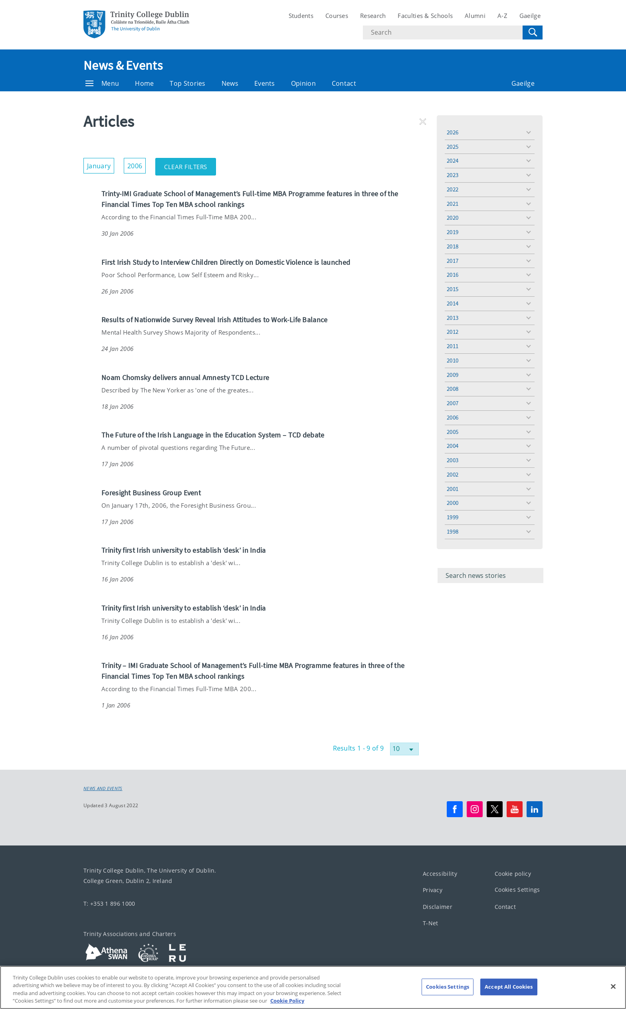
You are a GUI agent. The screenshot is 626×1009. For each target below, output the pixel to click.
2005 (452, 432)
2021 (452, 203)
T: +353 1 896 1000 (109, 903)
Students (301, 16)
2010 (452, 360)
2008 (452, 388)
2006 (452, 417)
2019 (452, 232)
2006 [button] (136, 164)
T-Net (430, 923)
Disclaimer (437, 906)
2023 (452, 175)
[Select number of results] (404, 749)
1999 (452, 517)
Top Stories (187, 83)
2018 (452, 246)
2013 (452, 317)
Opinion (303, 83)
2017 (452, 260)
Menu (102, 83)
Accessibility (440, 873)
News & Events (122, 65)
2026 (452, 132)
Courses (336, 16)
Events (264, 83)
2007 (452, 403)
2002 (452, 474)
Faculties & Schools (425, 16)
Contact (344, 83)
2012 (452, 331)
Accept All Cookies (509, 997)
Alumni (475, 16)
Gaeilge (530, 16)
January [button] (100, 164)
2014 (452, 303)
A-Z (502, 16)
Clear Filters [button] (190, 164)
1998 (452, 531)
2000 (452, 502)
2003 (452, 460)
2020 (452, 217)
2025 (452, 146)
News (230, 83)
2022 (452, 189)
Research (373, 16)
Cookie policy (513, 873)
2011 (452, 346)
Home (144, 83)
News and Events (103, 788)
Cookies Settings (517, 889)
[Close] (613, 997)
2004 (452, 445)
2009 (452, 374)
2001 (452, 489)
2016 (452, 274)
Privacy (432, 890)
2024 (452, 160)
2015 (452, 289)
